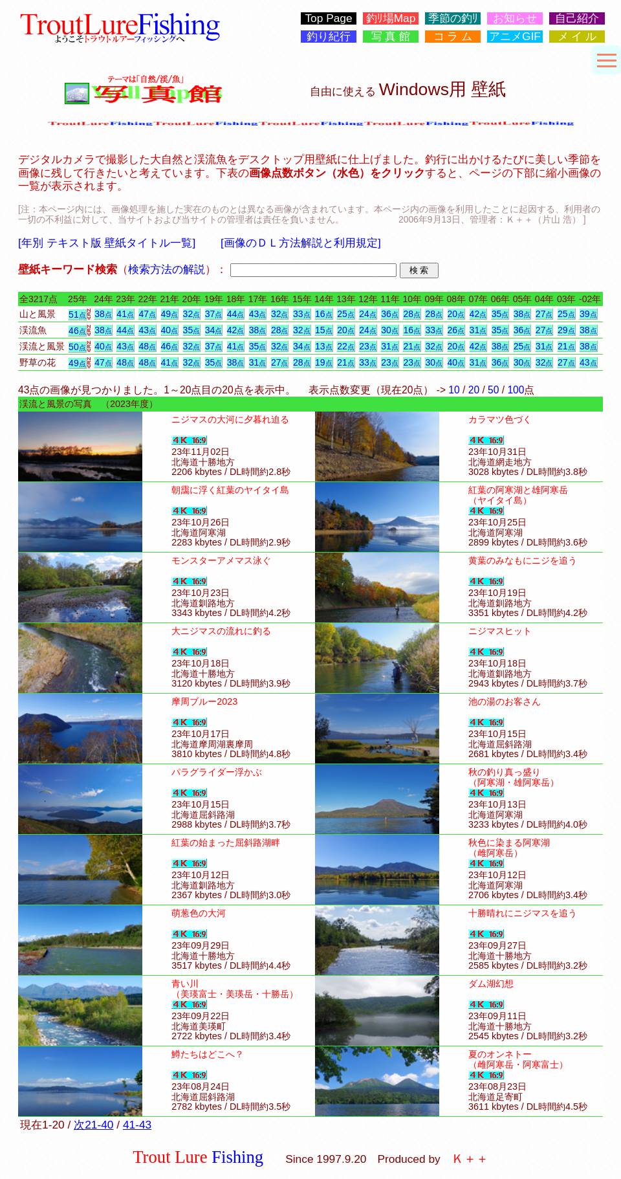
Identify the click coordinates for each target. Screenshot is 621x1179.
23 (367, 346)
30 (389, 330)
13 (323, 346)
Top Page (328, 18)
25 (345, 314)
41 (125, 314)
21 (411, 346)
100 (515, 389)
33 (301, 314)
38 (103, 314)
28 (411, 314)
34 (214, 330)
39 (588, 314)
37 (214, 314)
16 (323, 314)
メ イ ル (577, 36)
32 (192, 314)
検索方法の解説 (166, 269)
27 (544, 314)
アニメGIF (515, 36)
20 (456, 314)
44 (236, 314)
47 (147, 314)
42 (478, 314)
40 (170, 330)
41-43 (137, 1124)
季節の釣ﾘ (453, 18)
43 (258, 314)
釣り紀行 (329, 36)
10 (453, 389)
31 (478, 330)
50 (77, 347)
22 (345, 346)
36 (389, 314)
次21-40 (93, 1124)
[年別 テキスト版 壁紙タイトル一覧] (106, 242)
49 (170, 314)
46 (77, 330)
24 (367, 314)
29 (566, 330)
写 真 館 (391, 36)
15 (323, 330)
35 (500, 314)
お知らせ (515, 18)
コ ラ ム (453, 36)
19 (323, 362)
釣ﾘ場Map (391, 18)
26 (456, 330)
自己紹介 (577, 18)
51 (77, 314)
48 (147, 346)
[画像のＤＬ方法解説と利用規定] (301, 242)
